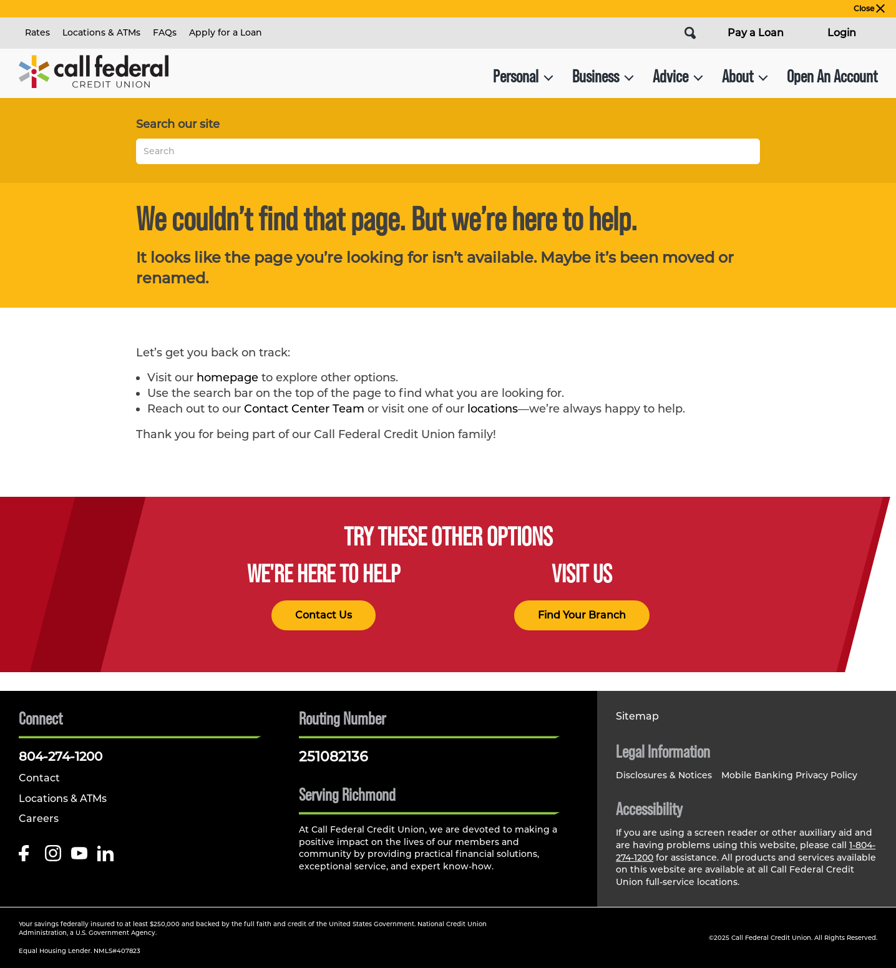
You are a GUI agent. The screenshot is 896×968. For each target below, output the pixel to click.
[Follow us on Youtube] (79, 856)
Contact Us (323, 615)
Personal (523, 76)
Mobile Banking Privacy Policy (789, 775)
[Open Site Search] (690, 33)
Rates (37, 32)
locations (492, 409)
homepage (227, 377)
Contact (39, 778)
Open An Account (832, 76)
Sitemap (637, 716)
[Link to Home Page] (93, 76)
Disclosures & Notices (664, 775)
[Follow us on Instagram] (53, 856)
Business (603, 76)
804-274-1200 (60, 756)
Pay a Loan (756, 33)
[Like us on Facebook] (27, 856)
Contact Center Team (304, 409)
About (745, 76)
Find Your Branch (582, 615)
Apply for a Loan (225, 32)
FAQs (165, 32)
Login (841, 33)
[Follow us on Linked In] (105, 856)
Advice (678, 76)
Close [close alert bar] (869, 8)
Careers (39, 818)
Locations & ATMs (101, 32)
